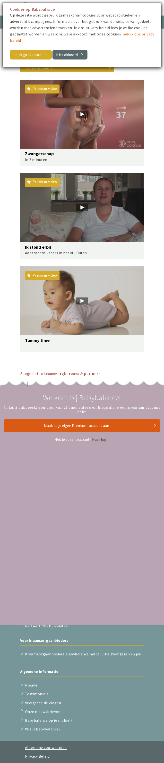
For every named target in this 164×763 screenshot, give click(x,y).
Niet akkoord (67, 54)
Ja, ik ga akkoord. (28, 54)
